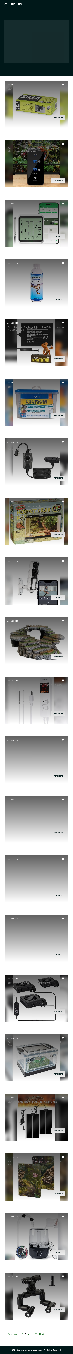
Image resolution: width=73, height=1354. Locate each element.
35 (36, 1334)
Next (43, 1334)
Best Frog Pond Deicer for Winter (26, 803)
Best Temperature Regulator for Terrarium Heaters (35, 684)
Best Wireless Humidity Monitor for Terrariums (33, 207)
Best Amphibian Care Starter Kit (25, 505)
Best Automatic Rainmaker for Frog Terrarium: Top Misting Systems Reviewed (35, 150)
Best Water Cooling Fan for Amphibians (29, 982)
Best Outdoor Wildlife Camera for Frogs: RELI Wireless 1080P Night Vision (32, 567)
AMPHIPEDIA (12, 4)
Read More (58, 117)
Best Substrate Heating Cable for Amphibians (32, 1101)
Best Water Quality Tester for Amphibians (30, 386)
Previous (11, 1334)
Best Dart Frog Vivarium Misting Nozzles (30, 1280)
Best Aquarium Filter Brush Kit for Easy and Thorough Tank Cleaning (31, 746)
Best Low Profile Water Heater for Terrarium (32, 88)
